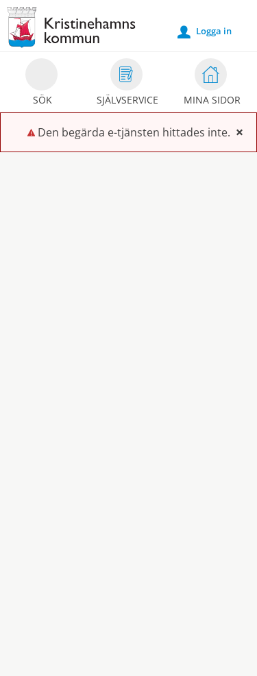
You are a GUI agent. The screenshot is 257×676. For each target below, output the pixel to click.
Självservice (127, 84)
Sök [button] (41, 84)
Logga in (205, 31)
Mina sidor (212, 84)
